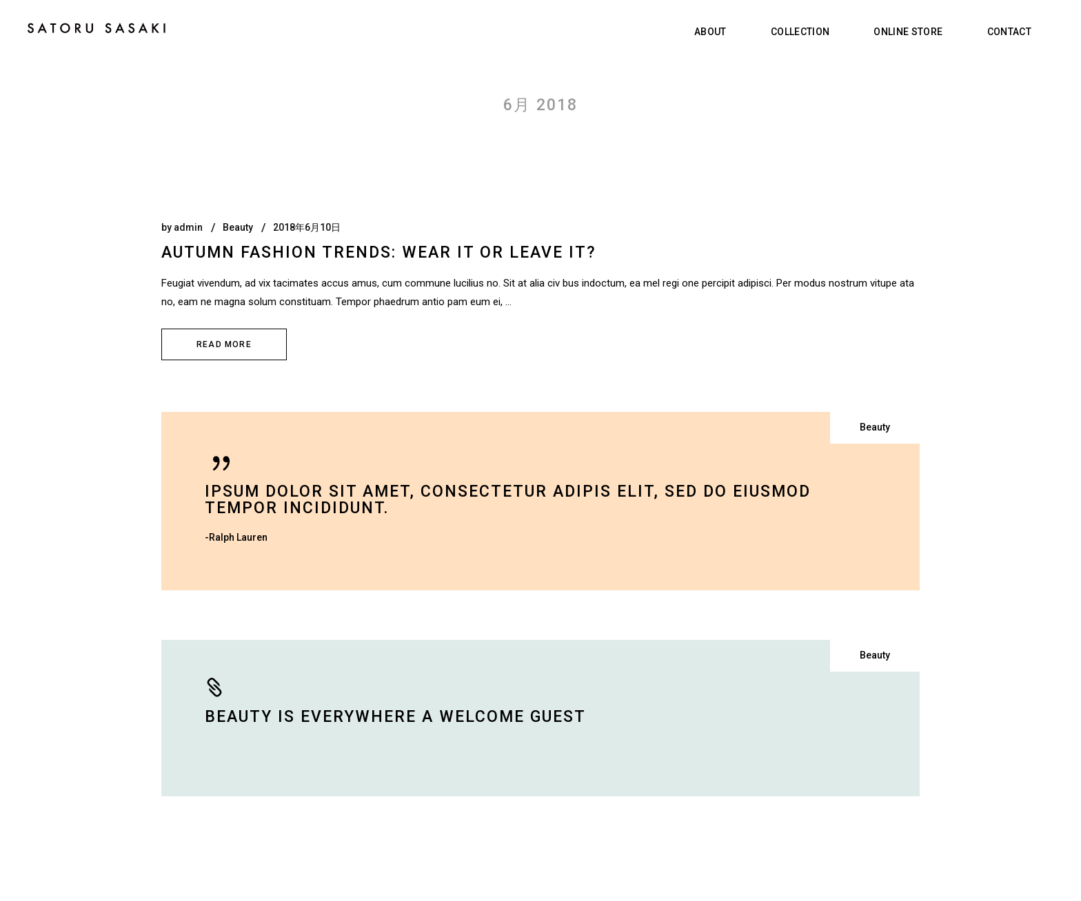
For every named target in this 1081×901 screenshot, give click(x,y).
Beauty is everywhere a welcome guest (395, 716)
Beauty (238, 227)
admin (188, 227)
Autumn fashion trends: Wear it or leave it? (378, 252)
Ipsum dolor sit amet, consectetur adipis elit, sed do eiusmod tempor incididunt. (508, 499)
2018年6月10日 (307, 227)
